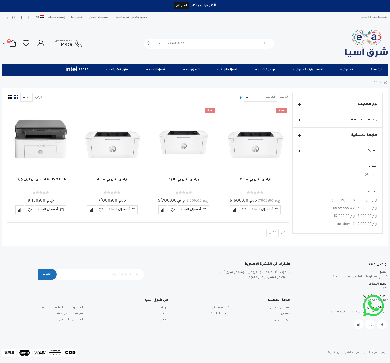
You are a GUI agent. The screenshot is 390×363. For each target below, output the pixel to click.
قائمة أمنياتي (220, 308)
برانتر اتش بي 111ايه (183, 179)
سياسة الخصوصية (70, 314)
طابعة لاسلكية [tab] (337, 135)
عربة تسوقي (282, 320)
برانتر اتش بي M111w (254, 179)
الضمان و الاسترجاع (69, 320)
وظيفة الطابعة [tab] (337, 119)
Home (386, 82)
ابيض (370, 175)
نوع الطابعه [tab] (337, 104)
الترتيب (283, 97)
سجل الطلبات (219, 314)
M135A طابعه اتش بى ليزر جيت (40, 179)
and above (356, 224)
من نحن (162, 308)
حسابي (285, 314)
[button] (243, 209)
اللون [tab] (337, 166)
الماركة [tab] (337, 150)
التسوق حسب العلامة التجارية (62, 308)
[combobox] (209, 44)
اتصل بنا (77, 17)
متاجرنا (163, 320)
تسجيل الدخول (98, 17)
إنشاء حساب (56, 17)
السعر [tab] (337, 191)
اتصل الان (181, 5)
